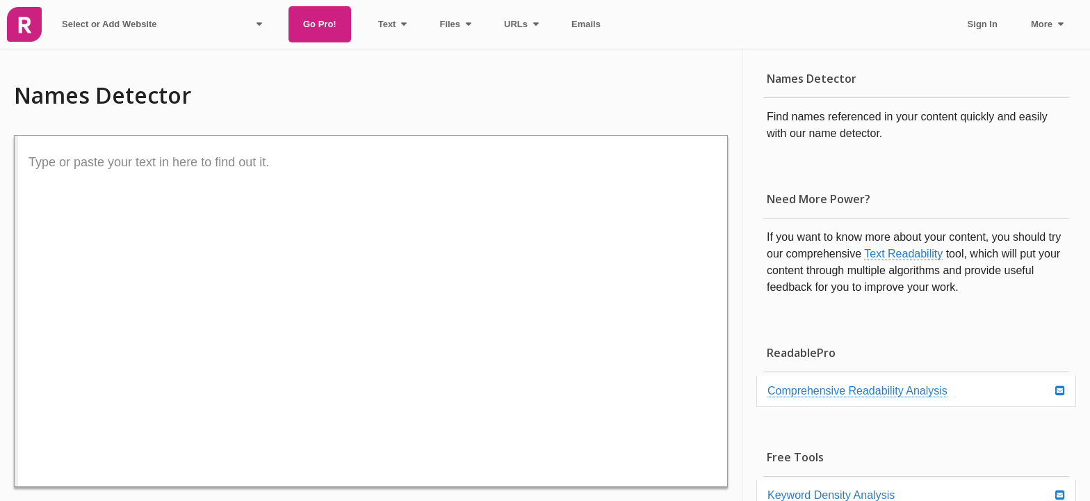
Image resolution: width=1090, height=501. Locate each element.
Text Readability (903, 254)
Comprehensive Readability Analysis (857, 391)
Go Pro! (319, 24)
